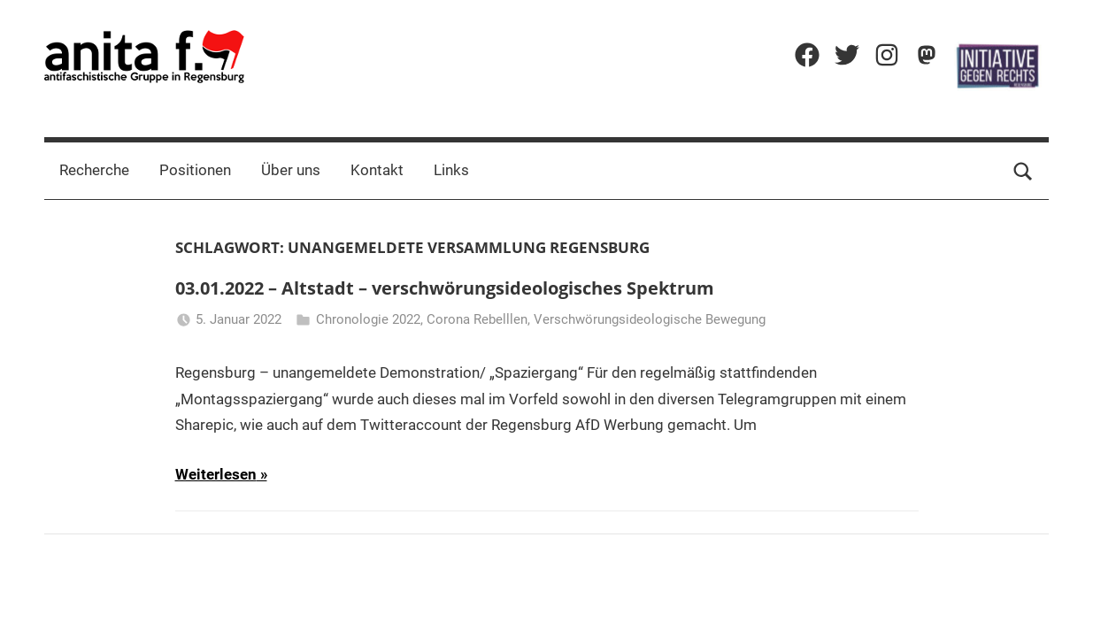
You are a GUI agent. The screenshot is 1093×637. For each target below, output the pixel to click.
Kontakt (377, 170)
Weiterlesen (216, 474)
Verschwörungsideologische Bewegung (650, 319)
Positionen (195, 170)
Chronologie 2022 (368, 319)
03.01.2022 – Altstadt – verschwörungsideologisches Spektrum (444, 288)
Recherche (94, 170)
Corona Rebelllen (477, 319)
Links (451, 170)
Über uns (290, 170)
